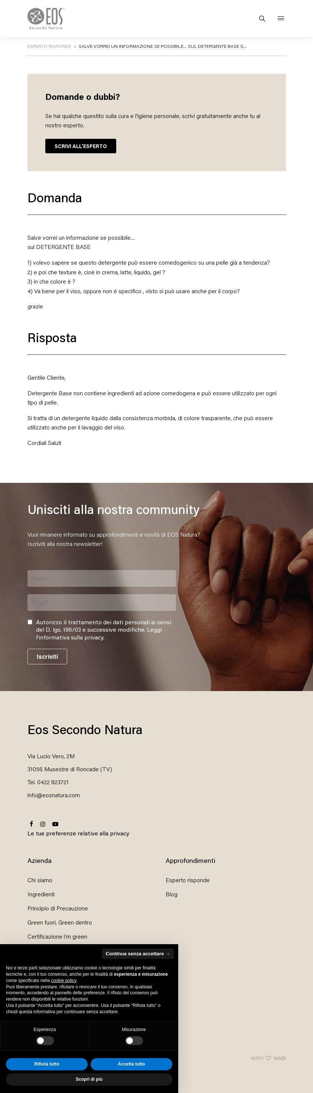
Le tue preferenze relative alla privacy (78, 833)
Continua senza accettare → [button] (138, 953)
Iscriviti (47, 656)
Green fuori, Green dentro (59, 922)
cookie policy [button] (63, 980)
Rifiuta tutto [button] (46, 1064)
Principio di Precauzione (57, 908)
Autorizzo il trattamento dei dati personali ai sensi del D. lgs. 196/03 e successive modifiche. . (103, 629)
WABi (280, 1057)
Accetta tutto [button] (131, 1064)
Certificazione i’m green (57, 936)
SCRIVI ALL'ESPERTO (81, 146)
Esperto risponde (188, 880)
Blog (171, 894)
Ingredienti (41, 894)
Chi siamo (39, 880)
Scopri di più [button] (89, 1079)
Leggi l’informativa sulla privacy (99, 633)
